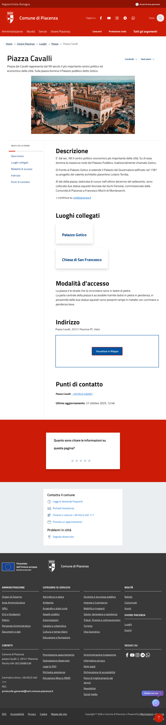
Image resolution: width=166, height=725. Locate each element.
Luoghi (43, 44)
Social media (90, 694)
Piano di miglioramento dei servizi (98, 680)
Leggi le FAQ (49, 666)
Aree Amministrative (13, 602)
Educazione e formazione (56, 637)
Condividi (131, 59)
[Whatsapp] (131, 18)
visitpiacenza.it (82, 197)
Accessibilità (17, 714)
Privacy (32, 714)
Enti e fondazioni (11, 614)
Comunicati (130, 602)
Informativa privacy (94, 660)
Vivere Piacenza (26, 44)
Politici (5, 620)
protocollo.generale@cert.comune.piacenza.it (27, 691)
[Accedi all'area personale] (147, 4)
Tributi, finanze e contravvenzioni (102, 620)
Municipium (146, 714)
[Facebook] (99, 18)
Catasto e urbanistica (54, 626)
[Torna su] (158, 717)
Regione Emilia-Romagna (16, 4)
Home (9, 44)
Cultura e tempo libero (55, 632)
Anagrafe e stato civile (55, 608)
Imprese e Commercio (95, 602)
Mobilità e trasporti (94, 608)
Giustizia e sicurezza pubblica (100, 597)
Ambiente (48, 602)
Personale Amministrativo (16, 626)
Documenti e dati (11, 632)
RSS (4, 714)
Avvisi (127, 608)
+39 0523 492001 (82, 394)
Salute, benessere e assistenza (100, 614)
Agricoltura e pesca (53, 597)
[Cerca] (160, 18)
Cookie (43, 714)
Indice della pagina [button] (20, 145)
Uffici (5, 608)
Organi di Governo (12, 597)
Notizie (128, 597)
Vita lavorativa (92, 632)
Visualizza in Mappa (107, 351)
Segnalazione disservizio (56, 660)
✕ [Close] (160, 693)
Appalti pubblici (51, 614)
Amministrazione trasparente (100, 655)
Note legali (89, 666)
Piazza (54, 44)
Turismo (88, 626)
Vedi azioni (148, 59)
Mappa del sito (59, 714)
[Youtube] (107, 18)
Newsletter (90, 688)
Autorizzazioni (51, 620)
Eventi (128, 630)
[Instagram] (115, 18)
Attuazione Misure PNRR (56, 678)
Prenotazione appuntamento (58, 655)
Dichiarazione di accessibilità (99, 672)
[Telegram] (123, 18)
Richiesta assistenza (54, 672)
